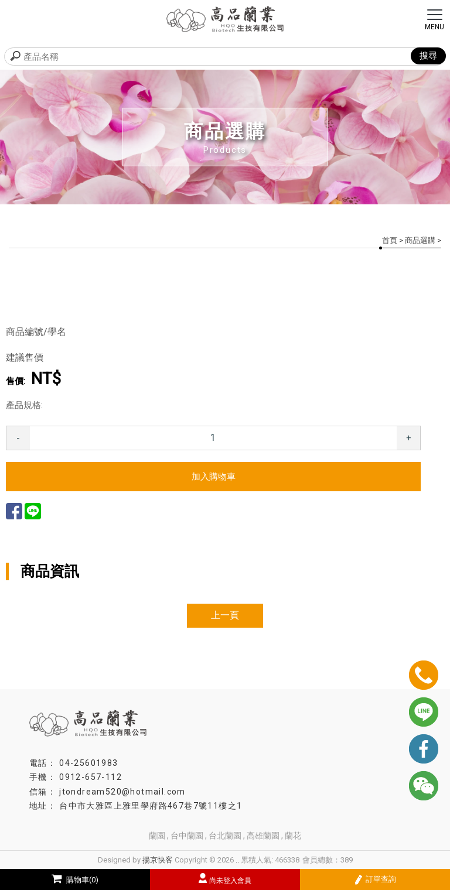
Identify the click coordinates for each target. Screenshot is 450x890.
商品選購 (420, 240)
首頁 (389, 240)
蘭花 (293, 835)
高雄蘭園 (263, 835)
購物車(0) (75, 879)
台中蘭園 (187, 835)
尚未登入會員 (230, 881)
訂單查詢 (375, 880)
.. (237, 859)
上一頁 (225, 615)
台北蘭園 (225, 835)
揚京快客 (157, 859)
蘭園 (157, 835)
